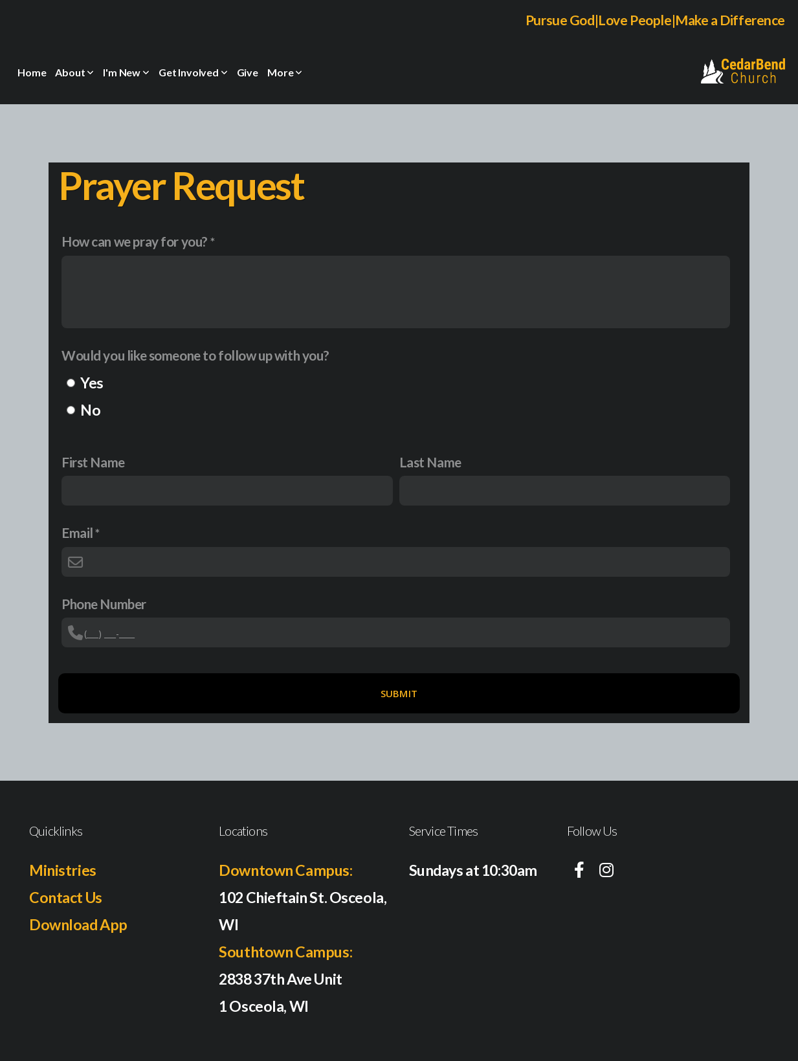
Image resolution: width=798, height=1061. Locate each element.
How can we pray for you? (134, 241)
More (284, 72)
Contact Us (65, 897)
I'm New (126, 72)
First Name (93, 462)
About (74, 72)
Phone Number (103, 604)
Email (77, 532)
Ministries (62, 870)
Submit (399, 693)
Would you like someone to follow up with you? (195, 355)
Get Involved (193, 72)
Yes (92, 383)
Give (247, 72)
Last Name (430, 462)
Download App (78, 924)
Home (31, 72)
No (90, 410)
